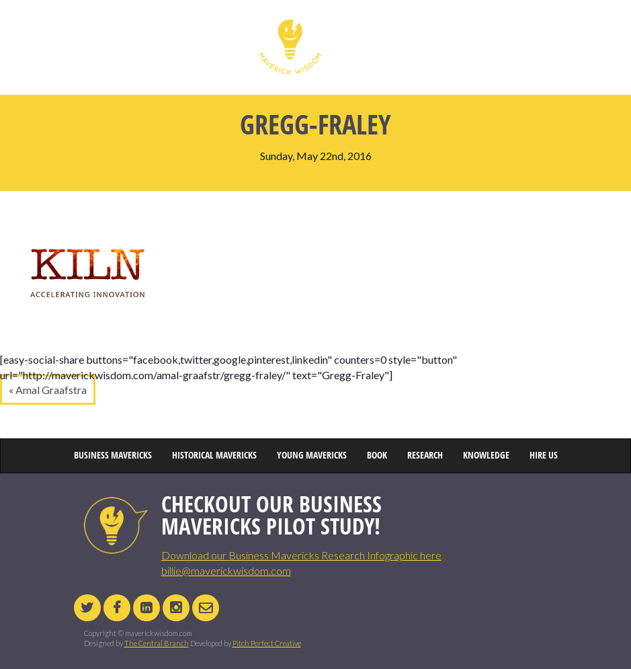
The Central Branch (156, 643)
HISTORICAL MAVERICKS (216, 30)
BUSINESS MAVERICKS (137, 30)
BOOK (411, 30)
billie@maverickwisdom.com (226, 570)
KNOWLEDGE (501, 30)
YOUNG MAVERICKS (359, 30)
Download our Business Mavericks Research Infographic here (301, 555)
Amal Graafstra (51, 389)
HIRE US (547, 30)
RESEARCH (451, 30)
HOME (82, 30)
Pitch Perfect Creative (267, 643)
